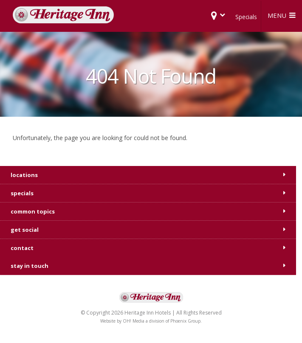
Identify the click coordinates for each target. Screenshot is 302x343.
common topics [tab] (33, 211)
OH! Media (133, 321)
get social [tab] (25, 229)
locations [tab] (24, 175)
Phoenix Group (185, 321)
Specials (246, 17)
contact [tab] (22, 248)
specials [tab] (22, 193)
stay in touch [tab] (29, 266)
